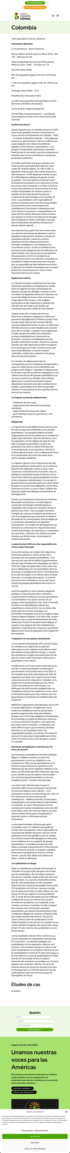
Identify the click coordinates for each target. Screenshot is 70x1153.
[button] (66, 1112)
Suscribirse (34, 1030)
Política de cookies (27, 1130)
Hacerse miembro (35, 3)
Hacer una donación (35, 7)
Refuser (35, 1143)
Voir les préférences (35, 1149)
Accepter (35, 1136)
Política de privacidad (41, 1130)
